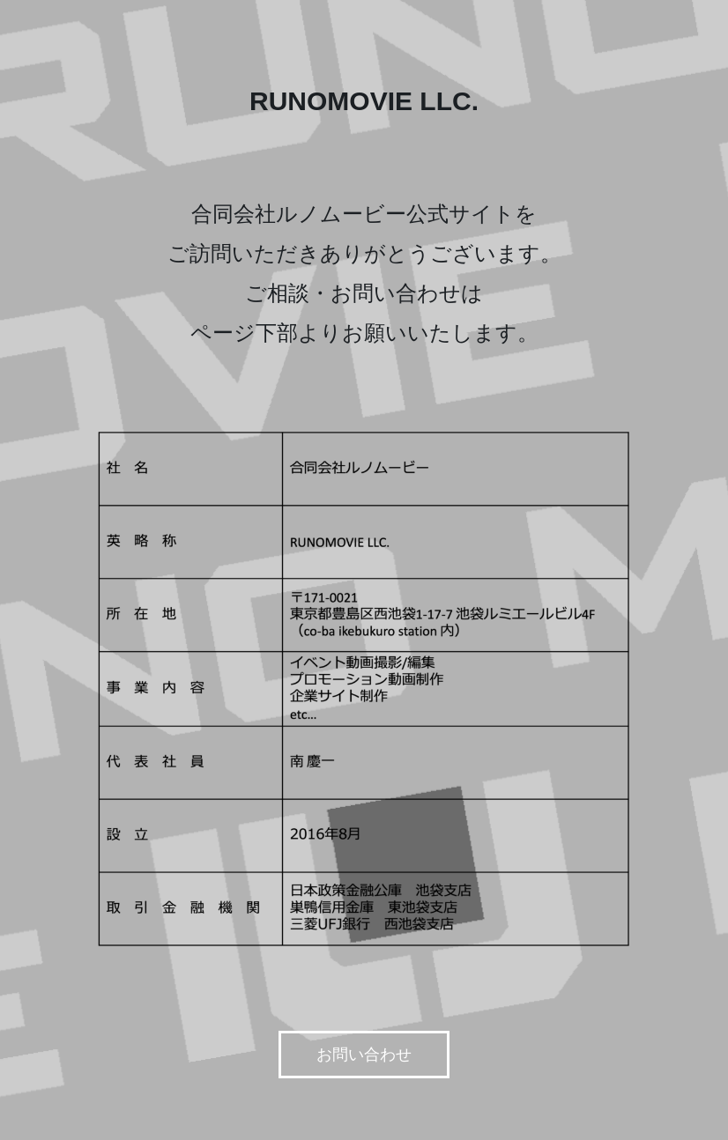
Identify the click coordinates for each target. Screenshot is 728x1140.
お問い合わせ (364, 1054)
